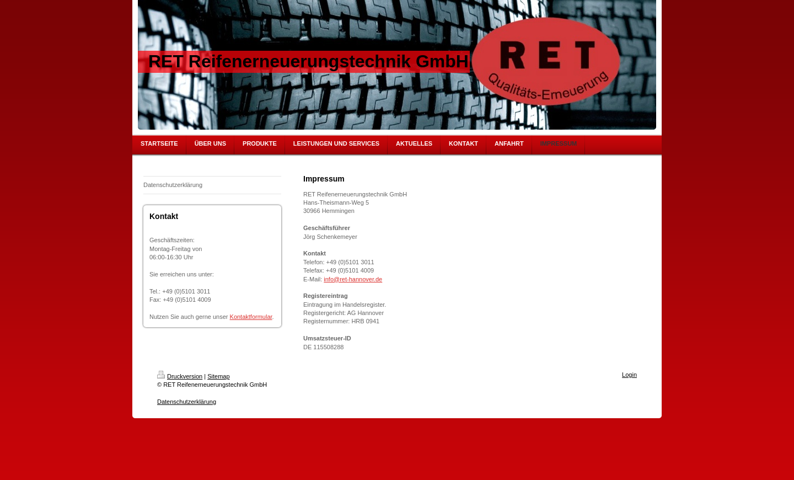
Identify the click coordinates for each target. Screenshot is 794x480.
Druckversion (179, 376)
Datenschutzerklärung (186, 401)
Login (629, 374)
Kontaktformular (251, 316)
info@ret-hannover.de (353, 279)
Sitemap (218, 376)
